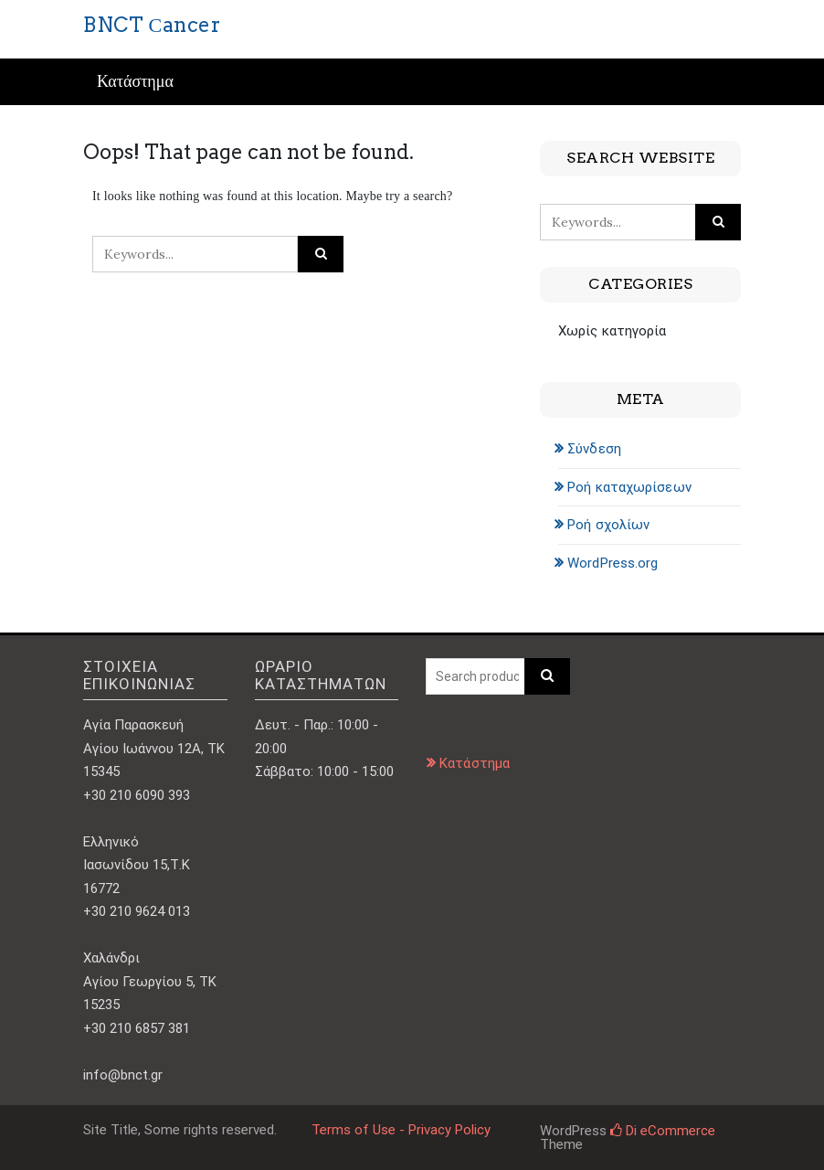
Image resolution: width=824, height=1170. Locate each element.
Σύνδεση (594, 449)
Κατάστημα (135, 81)
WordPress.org (612, 563)
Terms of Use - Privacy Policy (401, 1130)
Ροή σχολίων (608, 524)
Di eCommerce (662, 1130)
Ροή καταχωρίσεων (629, 487)
